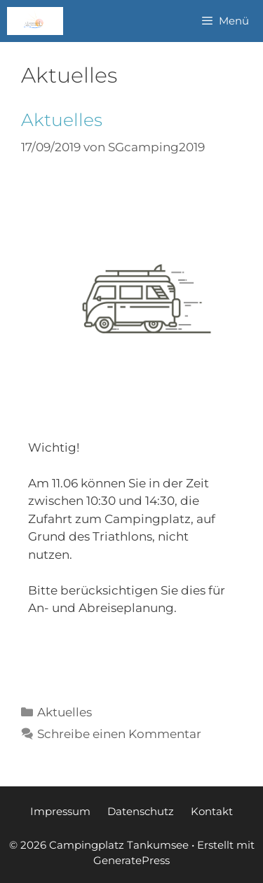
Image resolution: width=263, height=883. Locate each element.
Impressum (60, 811)
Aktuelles (61, 119)
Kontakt (212, 811)
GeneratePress (131, 860)
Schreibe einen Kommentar (119, 734)
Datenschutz (140, 811)
